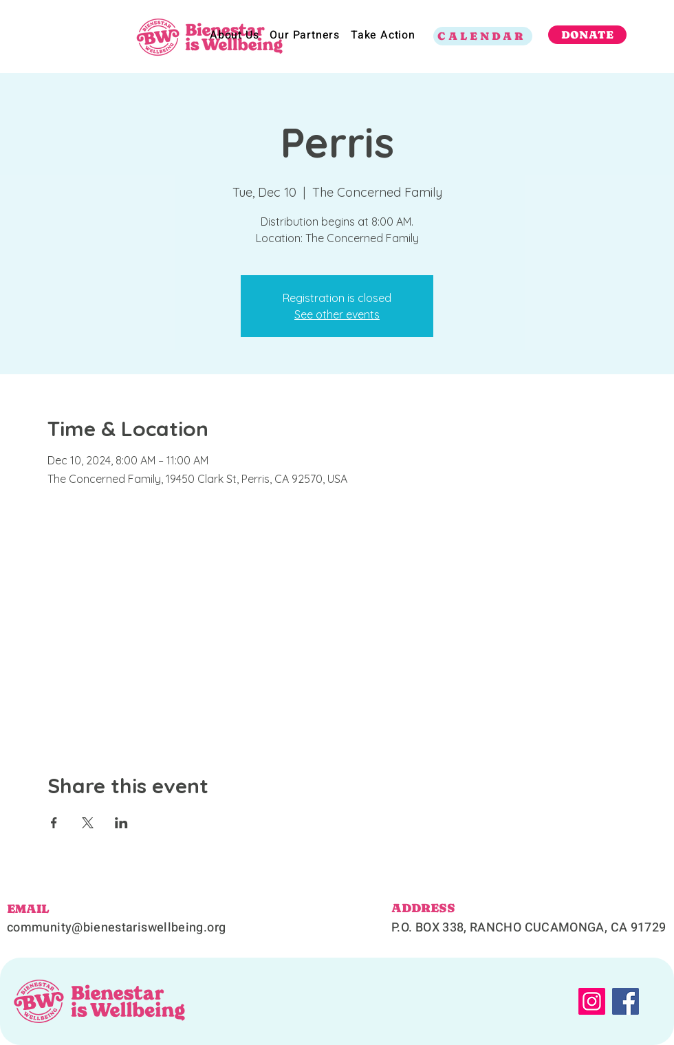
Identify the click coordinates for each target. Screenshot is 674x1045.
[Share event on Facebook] (54, 822)
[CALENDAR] (482, 36)
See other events (337, 314)
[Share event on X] (87, 822)
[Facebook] (625, 1001)
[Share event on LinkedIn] (121, 822)
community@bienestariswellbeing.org (116, 927)
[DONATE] (587, 34)
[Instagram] (591, 1001)
